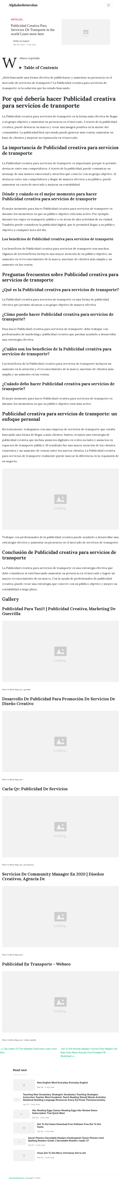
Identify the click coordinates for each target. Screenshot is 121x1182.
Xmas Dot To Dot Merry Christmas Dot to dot (61, 1153)
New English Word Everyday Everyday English (62, 1082)
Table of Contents (41, 67)
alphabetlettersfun (17, 1178)
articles (16, 19)
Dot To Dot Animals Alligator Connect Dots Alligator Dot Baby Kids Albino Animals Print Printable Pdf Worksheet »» (89, 1052)
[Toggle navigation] (108, 5)
